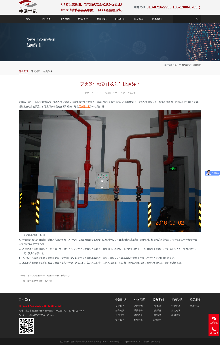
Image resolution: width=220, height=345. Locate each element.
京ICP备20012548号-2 (111, 341)
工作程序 (119, 315)
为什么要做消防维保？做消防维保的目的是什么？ (49, 275)
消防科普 (120, 19)
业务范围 (65, 19)
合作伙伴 (119, 319)
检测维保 (48, 71)
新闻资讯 (101, 19)
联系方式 (194, 306)
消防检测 (138, 306)
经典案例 (83, 19)
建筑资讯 (35, 71)
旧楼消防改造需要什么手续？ (40, 281)
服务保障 (138, 19)
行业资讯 (197, 65)
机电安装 (138, 319)
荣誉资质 (119, 310)
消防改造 (138, 315)
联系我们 (157, 19)
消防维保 (138, 310)
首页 (28, 19)
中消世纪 (46, 19)
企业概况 (119, 306)
